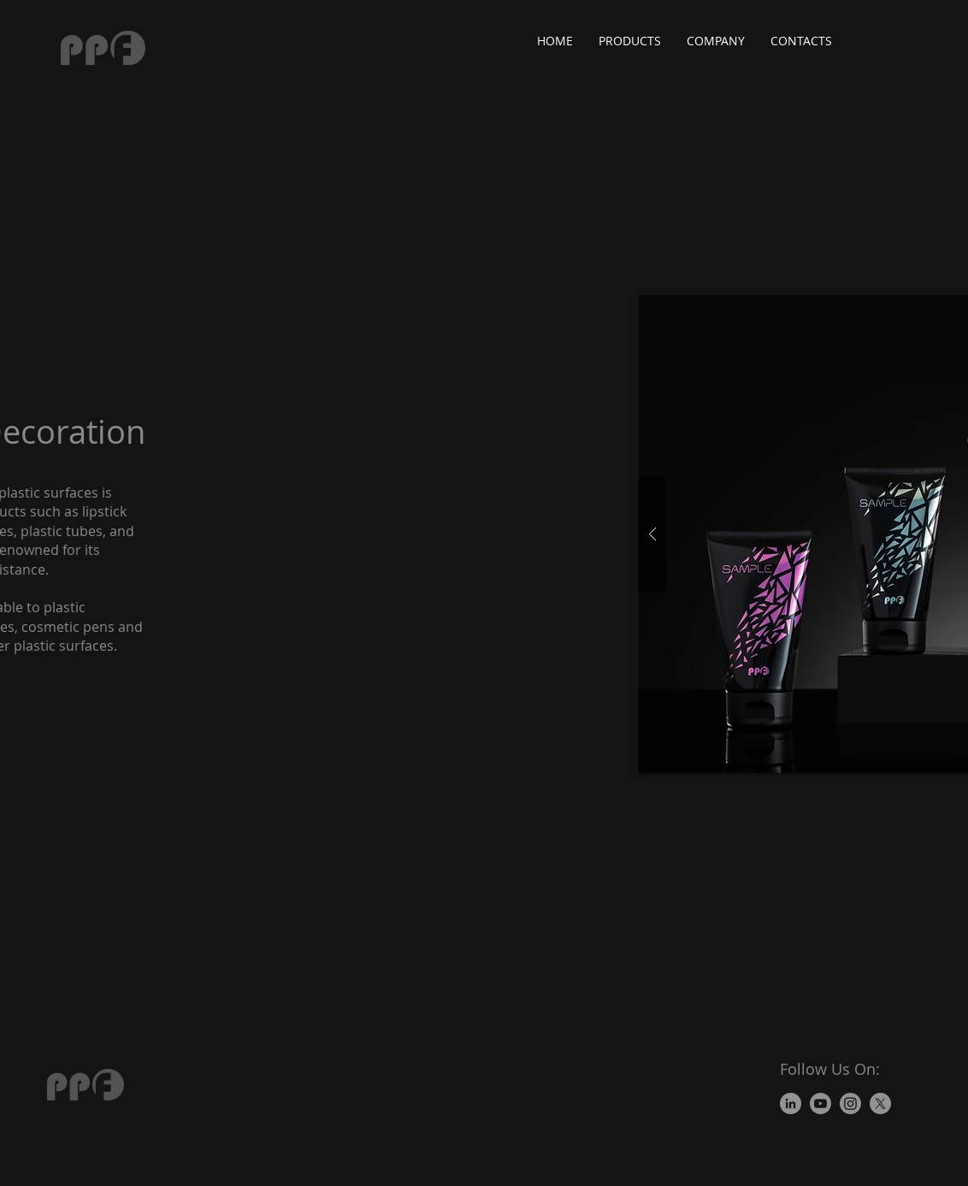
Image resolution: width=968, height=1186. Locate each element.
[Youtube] (820, 1103)
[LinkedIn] (790, 1103)
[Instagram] (850, 1103)
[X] (880, 1103)
